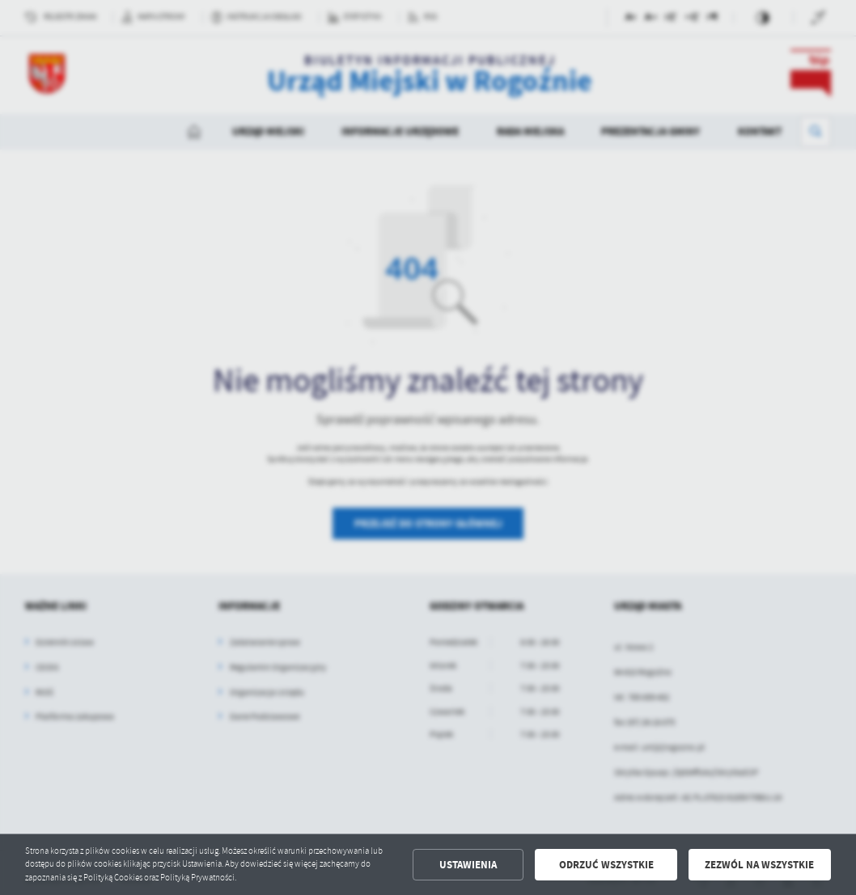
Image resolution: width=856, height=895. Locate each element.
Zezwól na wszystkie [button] (759, 865)
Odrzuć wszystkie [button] (606, 865)
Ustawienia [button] (468, 865)
